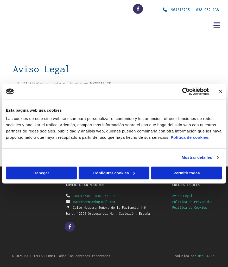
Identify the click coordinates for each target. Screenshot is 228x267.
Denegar (41, 173)
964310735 (81, 196)
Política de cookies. (190, 137)
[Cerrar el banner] (220, 91)
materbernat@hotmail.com (94, 202)
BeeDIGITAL (207, 256)
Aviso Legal (182, 196)
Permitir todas (187, 173)
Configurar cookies (114, 173)
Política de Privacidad (192, 202)
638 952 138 (207, 10)
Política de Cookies (189, 207)
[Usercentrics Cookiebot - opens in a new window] (186, 91)
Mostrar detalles (197, 157)
